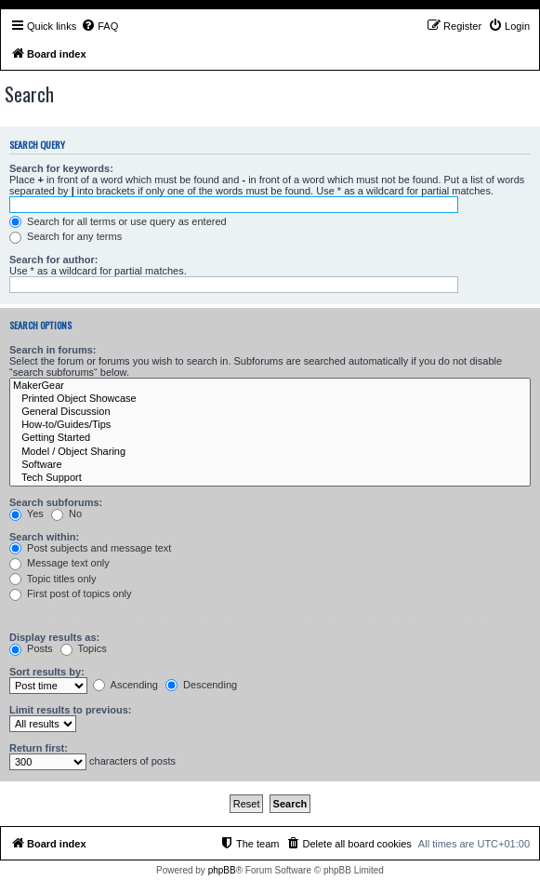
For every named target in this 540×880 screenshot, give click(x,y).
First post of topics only (70, 593)
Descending (201, 684)
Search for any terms (65, 236)
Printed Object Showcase (270, 399)
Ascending (125, 684)
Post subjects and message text (90, 547)
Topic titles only (52, 578)
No (66, 513)
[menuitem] (99, 26)
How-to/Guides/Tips (270, 425)
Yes (26, 513)
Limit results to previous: (70, 709)
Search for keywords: (61, 168)
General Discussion (270, 412)
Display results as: (54, 637)
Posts (31, 648)
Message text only (59, 562)
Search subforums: (55, 502)
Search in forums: (53, 349)
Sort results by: (47, 671)
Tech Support (270, 478)
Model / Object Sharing (270, 452)
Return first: (38, 747)
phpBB (222, 870)
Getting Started (270, 438)
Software (270, 465)
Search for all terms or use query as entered (118, 221)
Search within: (44, 536)
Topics (83, 648)
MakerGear (270, 386)
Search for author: (53, 259)
